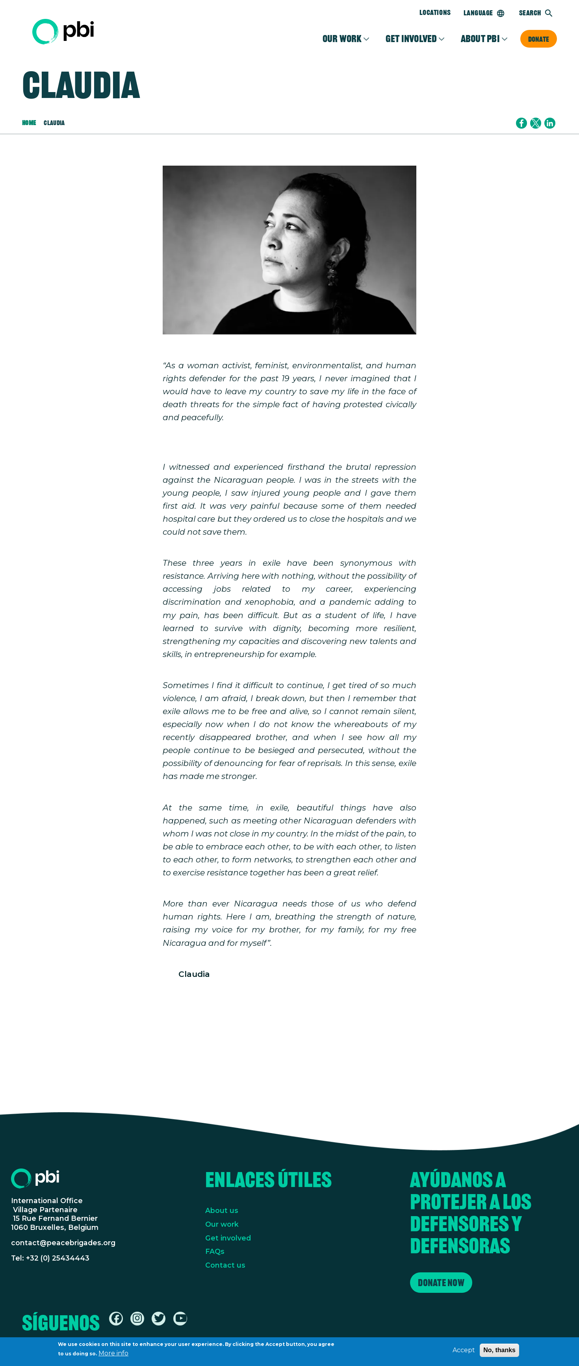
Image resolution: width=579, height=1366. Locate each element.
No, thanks (499, 1351)
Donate (538, 39)
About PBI (480, 39)
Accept (464, 1351)
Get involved (411, 39)
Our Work (342, 39)
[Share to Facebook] (521, 123)
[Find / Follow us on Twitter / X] (159, 1320)
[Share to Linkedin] (549, 123)
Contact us (225, 1265)
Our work (222, 1224)
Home (29, 123)
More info (113, 1354)
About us (221, 1210)
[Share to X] (535, 123)
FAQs (215, 1251)
